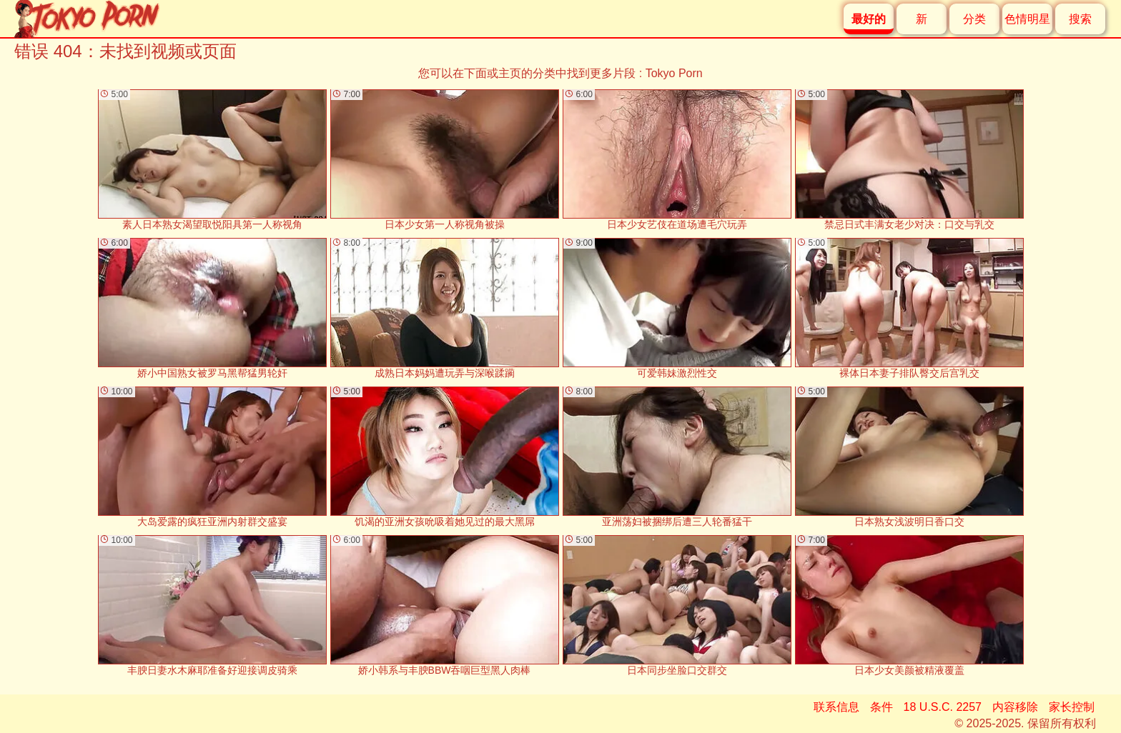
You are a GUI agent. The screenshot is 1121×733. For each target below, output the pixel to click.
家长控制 (1072, 707)
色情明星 (1027, 19)
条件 (881, 707)
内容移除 (1015, 707)
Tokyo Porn (674, 73)
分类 (974, 19)
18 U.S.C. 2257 (943, 707)
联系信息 (836, 707)
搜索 (1080, 19)
